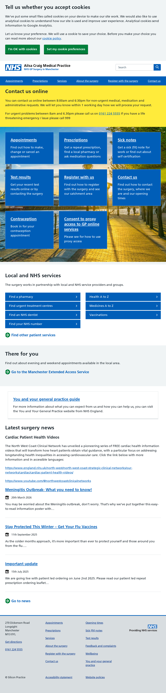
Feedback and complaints (101, 646)
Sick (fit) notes (94, 630)
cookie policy (51, 38)
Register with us (79, 177)
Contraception (24, 219)
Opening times (94, 622)
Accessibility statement (58, 677)
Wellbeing (92, 653)
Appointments (14, 81)
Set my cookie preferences (66, 49)
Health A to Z (124, 297)
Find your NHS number (43, 324)
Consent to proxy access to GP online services (81, 224)
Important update (21, 563)
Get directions (13, 641)
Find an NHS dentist (43, 315)
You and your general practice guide (46, 399)
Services (62, 81)
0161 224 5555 (109, 113)
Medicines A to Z (124, 306)
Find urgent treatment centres (43, 306)
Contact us (154, 81)
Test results (21, 177)
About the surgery (87, 81)
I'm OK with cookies (22, 49)
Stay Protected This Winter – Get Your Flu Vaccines (51, 526)
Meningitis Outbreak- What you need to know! (48, 489)
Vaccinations (124, 315)
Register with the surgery (123, 81)
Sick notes (127, 140)
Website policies (95, 677)
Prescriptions (40, 81)
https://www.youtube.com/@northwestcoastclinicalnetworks (48, 481)
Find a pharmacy (43, 297)
